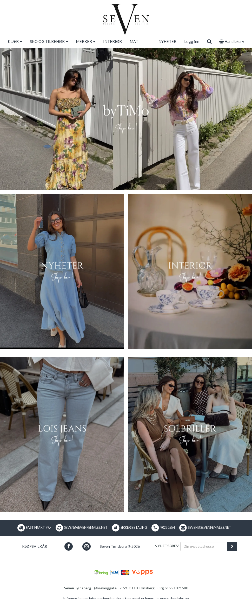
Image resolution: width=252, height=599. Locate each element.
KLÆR (15, 41)
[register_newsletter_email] (232, 546)
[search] (209, 41)
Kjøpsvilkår (34, 546)
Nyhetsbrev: (167, 546)
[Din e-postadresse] (204, 546)
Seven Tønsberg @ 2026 (120, 546)
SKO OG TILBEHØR (49, 41)
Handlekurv (231, 41)
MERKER (85, 41)
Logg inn (191, 41)
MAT (134, 41)
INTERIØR (112, 41)
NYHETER (167, 41)
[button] (68, 546)
